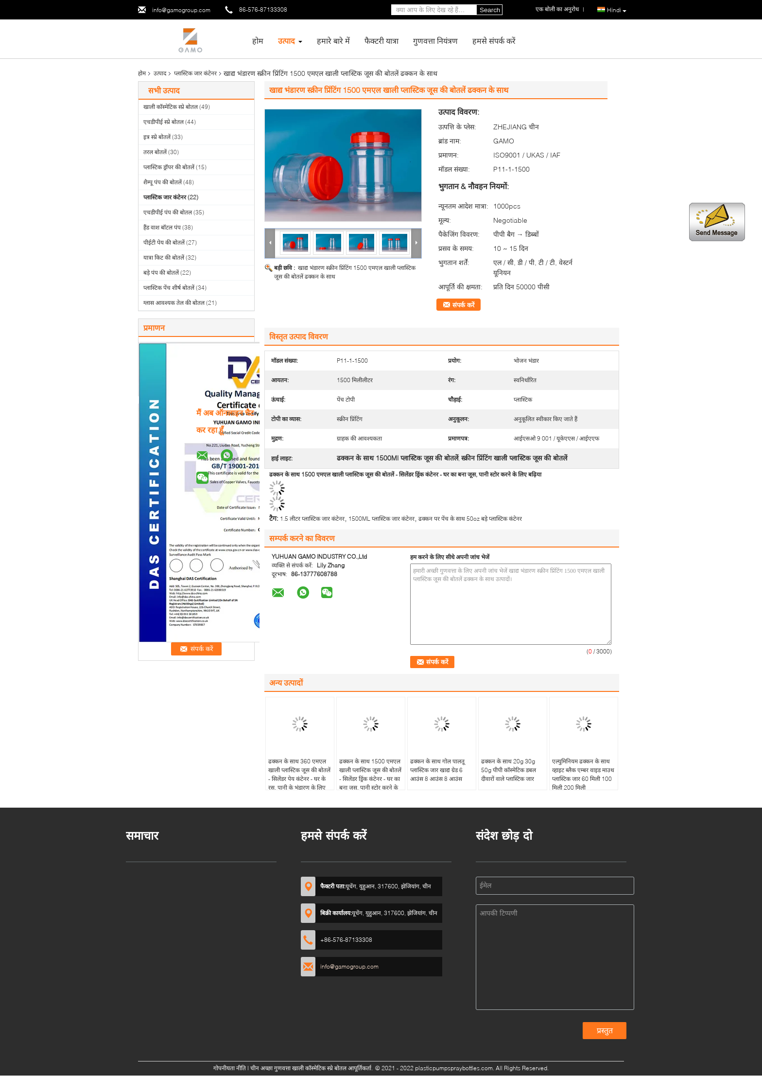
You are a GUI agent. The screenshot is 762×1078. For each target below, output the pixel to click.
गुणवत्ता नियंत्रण (435, 40)
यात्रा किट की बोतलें (163, 257)
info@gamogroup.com (181, 10)
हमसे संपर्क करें (494, 40)
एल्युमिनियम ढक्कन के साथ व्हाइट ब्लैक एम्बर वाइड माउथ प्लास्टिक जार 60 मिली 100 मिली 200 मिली (583, 774)
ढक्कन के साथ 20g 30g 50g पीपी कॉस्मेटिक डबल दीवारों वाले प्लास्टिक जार (508, 770)
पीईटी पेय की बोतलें (164, 242)
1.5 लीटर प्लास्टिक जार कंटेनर (312, 518)
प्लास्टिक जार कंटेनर (195, 73)
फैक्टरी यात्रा (381, 40)
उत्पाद (286, 40)
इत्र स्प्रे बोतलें (157, 137)
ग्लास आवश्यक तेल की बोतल (174, 302)
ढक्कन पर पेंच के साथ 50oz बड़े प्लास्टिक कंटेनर (470, 518)
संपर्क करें (463, 305)
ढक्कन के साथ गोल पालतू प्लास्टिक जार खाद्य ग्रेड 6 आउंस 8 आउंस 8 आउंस (437, 770)
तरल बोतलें (155, 152)
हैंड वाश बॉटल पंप (162, 227)
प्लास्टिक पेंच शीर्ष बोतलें (168, 287)
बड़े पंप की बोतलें (161, 272)
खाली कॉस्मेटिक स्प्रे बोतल (170, 106)
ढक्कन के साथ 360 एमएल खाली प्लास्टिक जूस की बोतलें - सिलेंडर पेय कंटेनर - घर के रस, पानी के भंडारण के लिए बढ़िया (299, 779)
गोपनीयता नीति (229, 1068)
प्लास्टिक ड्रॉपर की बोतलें (168, 167)
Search (490, 10)
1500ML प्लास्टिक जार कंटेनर (381, 518)
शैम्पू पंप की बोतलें (162, 182)
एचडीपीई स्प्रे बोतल (163, 121)
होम (257, 40)
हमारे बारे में (333, 40)
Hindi (616, 10)
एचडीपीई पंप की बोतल (167, 212)
